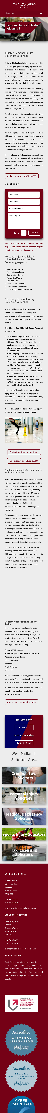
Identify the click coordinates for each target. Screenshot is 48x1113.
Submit (34, 232)
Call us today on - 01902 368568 (21, 176)
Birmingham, (33, 631)
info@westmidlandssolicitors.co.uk (25, 653)
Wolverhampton (11, 506)
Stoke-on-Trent (31, 687)
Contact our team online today (24, 452)
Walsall (8, 634)
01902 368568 (17, 650)
